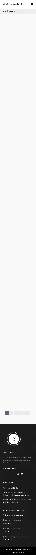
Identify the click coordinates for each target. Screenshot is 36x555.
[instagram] (18, 474)
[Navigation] (32, 4)
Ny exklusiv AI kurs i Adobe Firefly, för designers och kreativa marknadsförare (16, 493)
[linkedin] (22, 474)
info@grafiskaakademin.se (14, 515)
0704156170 (9, 523)
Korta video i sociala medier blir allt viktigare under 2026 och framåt (17, 500)
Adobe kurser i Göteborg (11, 488)
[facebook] (14, 474)
